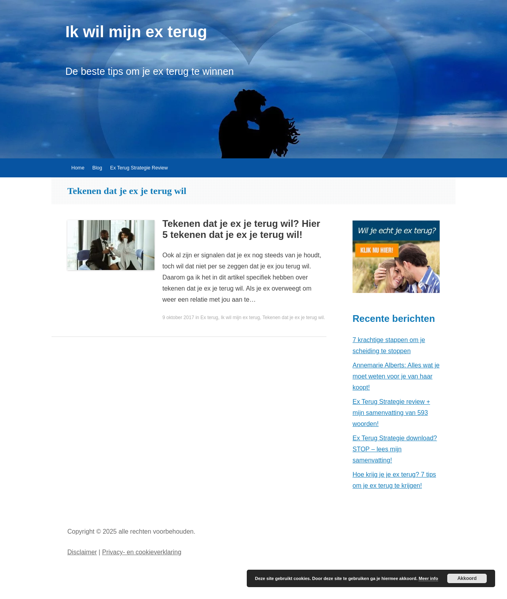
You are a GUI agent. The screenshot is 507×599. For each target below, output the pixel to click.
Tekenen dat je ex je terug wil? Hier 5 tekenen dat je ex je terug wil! (241, 229)
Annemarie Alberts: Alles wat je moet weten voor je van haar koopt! (396, 376)
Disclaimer (82, 552)
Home (77, 168)
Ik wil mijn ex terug (136, 31)
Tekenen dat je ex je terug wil (293, 317)
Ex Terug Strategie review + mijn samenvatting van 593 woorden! (391, 412)
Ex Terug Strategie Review (139, 168)
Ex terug (209, 317)
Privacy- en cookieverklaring (141, 552)
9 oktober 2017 (178, 317)
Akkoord (467, 578)
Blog (97, 168)
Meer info (428, 578)
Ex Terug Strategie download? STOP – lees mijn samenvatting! (395, 449)
